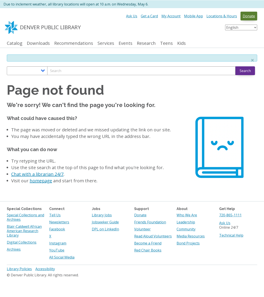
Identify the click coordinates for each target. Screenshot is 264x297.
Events (125, 43)
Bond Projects (188, 243)
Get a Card (149, 16)
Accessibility (45, 268)
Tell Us (55, 215)
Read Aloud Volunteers (153, 236)
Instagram (57, 243)
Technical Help (231, 235)
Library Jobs (102, 215)
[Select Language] (241, 27)
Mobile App (193, 16)
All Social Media (61, 257)
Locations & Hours (221, 16)
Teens (166, 43)
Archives (14, 249)
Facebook (57, 229)
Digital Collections (21, 242)
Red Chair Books (147, 250)
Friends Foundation (150, 222)
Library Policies (19, 268)
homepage (41, 181)
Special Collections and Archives (25, 217)
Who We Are (187, 215)
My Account (171, 16)
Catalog (14, 43)
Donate (249, 16)
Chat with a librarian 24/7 (37, 174)
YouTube (56, 250)
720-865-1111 (230, 215)
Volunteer (142, 229)
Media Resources (191, 236)
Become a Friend (147, 243)
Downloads (38, 43)
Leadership (186, 222)
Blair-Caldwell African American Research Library (24, 231)
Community (186, 229)
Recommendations (73, 43)
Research (146, 43)
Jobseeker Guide (105, 222)
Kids (181, 43)
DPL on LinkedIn (105, 229)
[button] (252, 60)
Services (106, 43)
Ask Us (131, 16)
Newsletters (59, 222)
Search (245, 70)
